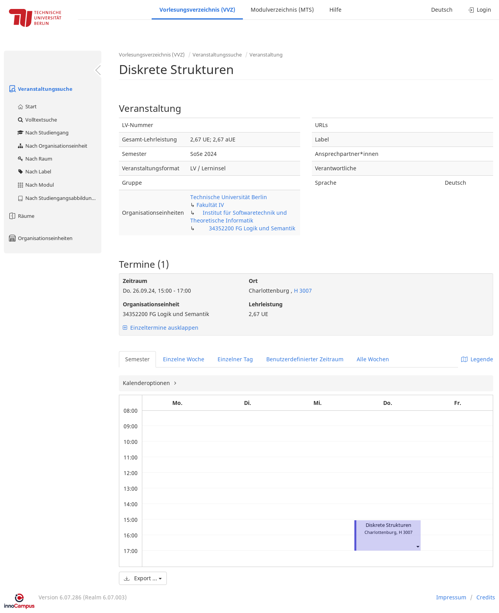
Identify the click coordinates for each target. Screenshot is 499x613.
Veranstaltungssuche (40, 88)
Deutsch (442, 9)
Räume (21, 215)
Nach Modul (35, 184)
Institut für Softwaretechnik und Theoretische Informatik (238, 216)
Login (479, 9)
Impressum (451, 597)
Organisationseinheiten (40, 238)
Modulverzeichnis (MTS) (282, 9)
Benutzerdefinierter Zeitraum (304, 359)
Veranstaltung (266, 54)
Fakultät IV (210, 204)
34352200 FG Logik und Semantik (252, 228)
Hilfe (335, 9)
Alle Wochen (373, 359)
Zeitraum (135, 280)
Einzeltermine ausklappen (160, 327)
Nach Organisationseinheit (52, 145)
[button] (417, 546)
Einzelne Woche (183, 359)
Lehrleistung (266, 304)
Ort (253, 280)
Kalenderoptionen (147, 383)
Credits (485, 597)
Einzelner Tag (235, 359)
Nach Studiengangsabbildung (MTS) (59, 197)
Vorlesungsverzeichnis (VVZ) (197, 9)
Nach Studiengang (43, 132)
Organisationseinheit (151, 304)
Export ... (143, 578)
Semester (137, 359)
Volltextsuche (37, 119)
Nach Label (34, 171)
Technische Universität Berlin (228, 197)
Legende (477, 359)
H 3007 (302, 290)
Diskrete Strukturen (388, 525)
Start (27, 106)
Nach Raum (34, 158)
